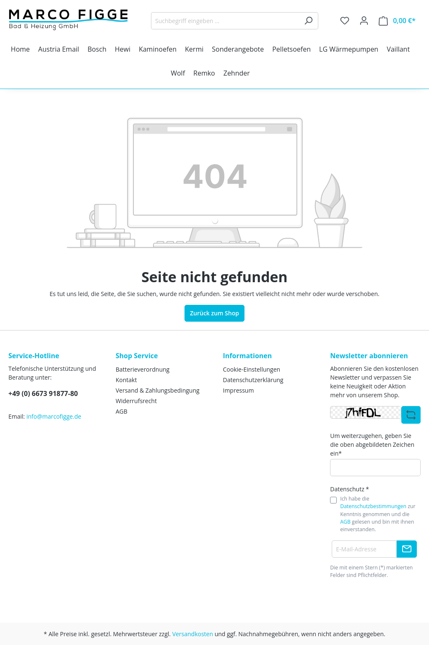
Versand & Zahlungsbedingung (158, 390)
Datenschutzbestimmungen (373, 506)
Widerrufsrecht (136, 401)
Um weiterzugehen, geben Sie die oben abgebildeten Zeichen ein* (372, 444)
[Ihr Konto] (364, 21)
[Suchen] (308, 20)
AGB (121, 411)
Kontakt (126, 380)
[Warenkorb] (397, 21)
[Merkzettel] (344, 21)
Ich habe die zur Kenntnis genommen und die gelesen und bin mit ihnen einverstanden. (377, 514)
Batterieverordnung (142, 369)
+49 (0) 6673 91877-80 (43, 393)
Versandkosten (192, 634)
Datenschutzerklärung (253, 380)
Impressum (238, 390)
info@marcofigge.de (53, 416)
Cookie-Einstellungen (252, 369)
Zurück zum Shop (214, 313)
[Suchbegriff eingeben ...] (225, 20)
